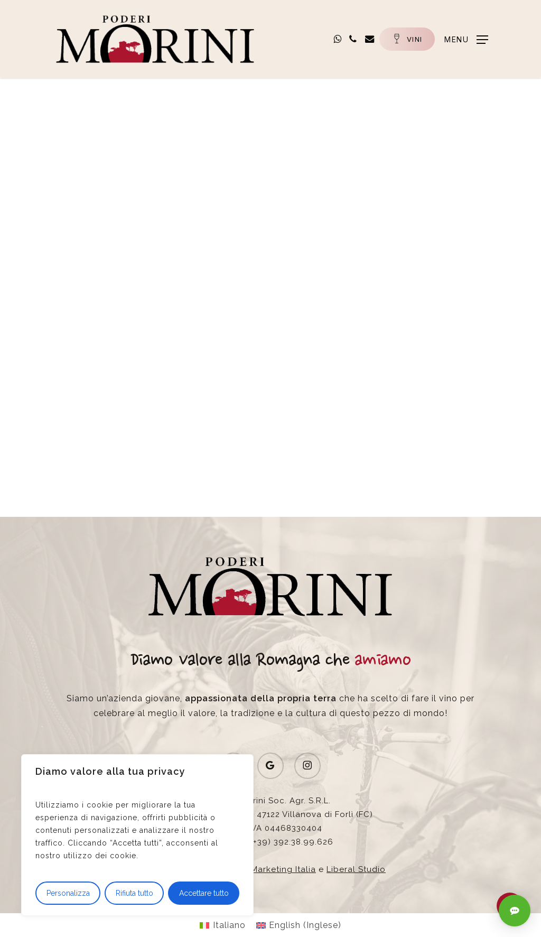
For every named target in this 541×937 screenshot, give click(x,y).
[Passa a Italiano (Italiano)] (222, 925)
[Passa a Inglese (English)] (299, 925)
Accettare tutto (204, 893)
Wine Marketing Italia (271, 869)
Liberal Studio (356, 869)
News (79, 118)
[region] (137, 835)
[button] (460, 39)
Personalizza (68, 893)
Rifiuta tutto (134, 893)
